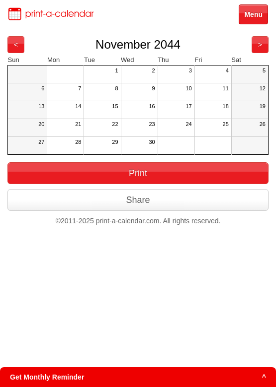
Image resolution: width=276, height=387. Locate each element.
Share (138, 200)
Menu (253, 14)
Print (138, 173)
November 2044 (138, 44)
